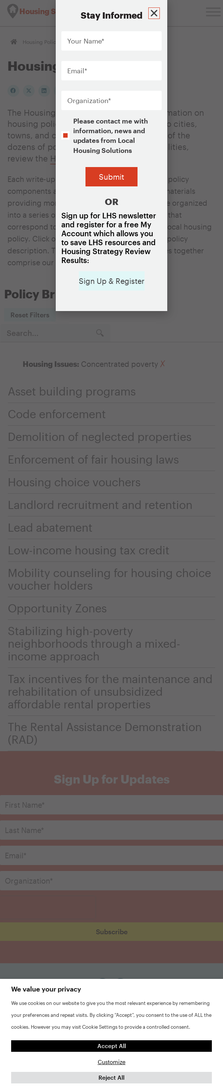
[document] (111, 544)
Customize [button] (112, 1061)
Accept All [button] (111, 1045)
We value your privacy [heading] (46, 989)
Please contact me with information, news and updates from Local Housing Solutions (110, 135)
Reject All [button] (111, 1077)
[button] (155, 12)
